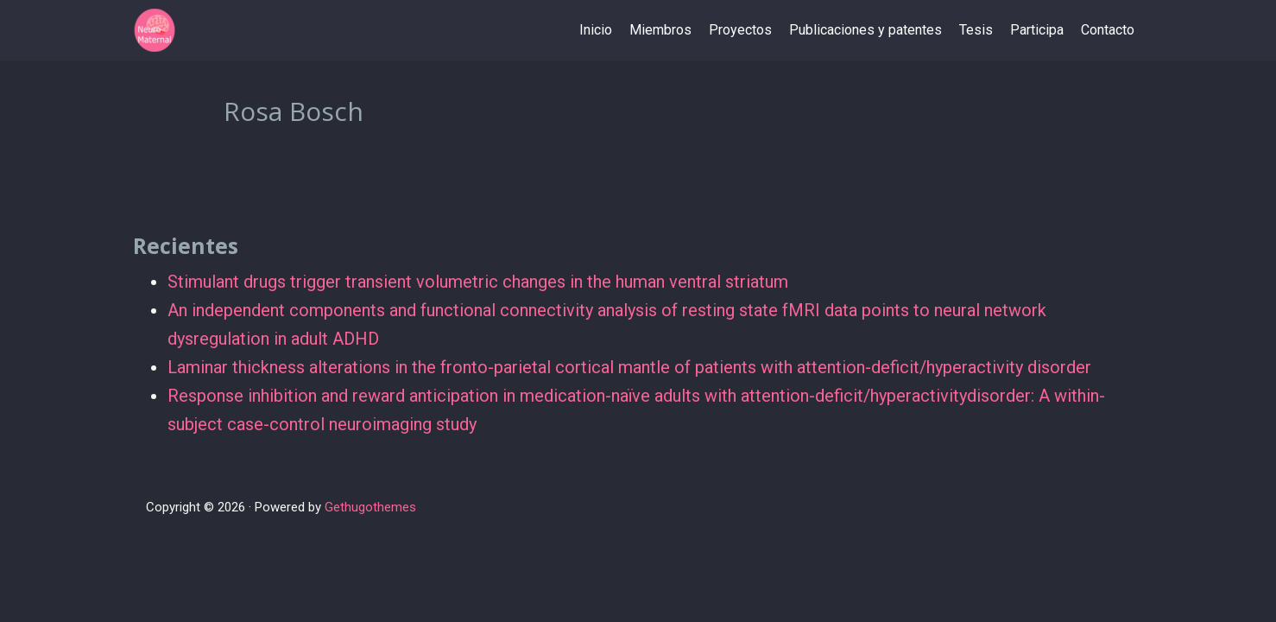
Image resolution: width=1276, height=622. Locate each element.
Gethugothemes (370, 507)
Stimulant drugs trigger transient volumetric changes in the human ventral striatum (477, 281)
